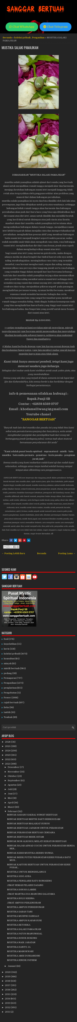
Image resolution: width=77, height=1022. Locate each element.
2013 (8, 1003)
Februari (13, 811)
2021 (8, 763)
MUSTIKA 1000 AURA (19, 876)
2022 (8, 759)
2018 (8, 981)
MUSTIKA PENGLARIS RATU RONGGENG (29, 880)
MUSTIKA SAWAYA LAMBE (21, 889)
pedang (8, 673)
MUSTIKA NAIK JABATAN (21, 942)
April (11, 802)
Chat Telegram (55, 26)
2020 (8, 972)
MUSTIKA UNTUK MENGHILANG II (26, 872)
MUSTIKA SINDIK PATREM (22, 960)
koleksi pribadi (22, 37)
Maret (11, 807)
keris (6, 649)
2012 (8, 1007)
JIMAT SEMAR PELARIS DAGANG (25, 885)
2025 (8, 746)
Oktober (12, 776)
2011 (7, 1012)
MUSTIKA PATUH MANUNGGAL (24, 933)
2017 (8, 985)
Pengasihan (38, 37)
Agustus (12, 785)
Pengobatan (10, 692)
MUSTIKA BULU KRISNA (20, 898)
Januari (12, 966)
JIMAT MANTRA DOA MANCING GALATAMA (31, 894)
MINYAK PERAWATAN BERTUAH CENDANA (31, 832)
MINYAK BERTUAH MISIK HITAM (25, 837)
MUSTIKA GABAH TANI (20, 911)
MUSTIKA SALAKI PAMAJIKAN (20, 47)
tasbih (7, 712)
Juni (10, 793)
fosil (6, 639)
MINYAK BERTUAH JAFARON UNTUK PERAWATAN (35, 828)
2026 (8, 742)
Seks (6, 707)
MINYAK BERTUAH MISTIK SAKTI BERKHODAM (33, 819)
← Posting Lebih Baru (13, 553)
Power (7, 697)
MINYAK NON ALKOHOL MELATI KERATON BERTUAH (37, 841)
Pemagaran (10, 678)
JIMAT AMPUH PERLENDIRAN (24, 902)
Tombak (8, 717)
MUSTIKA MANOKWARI (20, 951)
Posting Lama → (66, 553)
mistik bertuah (12, 668)
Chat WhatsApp (21, 26)
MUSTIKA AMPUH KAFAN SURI (24, 920)
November (14, 771)
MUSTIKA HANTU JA (18, 947)
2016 (8, 989)
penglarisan (10, 688)
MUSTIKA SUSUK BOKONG (22, 938)
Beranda (7, 37)
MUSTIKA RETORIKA (18, 925)
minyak (8, 663)
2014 (8, 998)
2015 (8, 994)
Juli (10, 789)
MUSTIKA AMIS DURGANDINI (23, 955)
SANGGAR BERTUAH (38, 419)
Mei (10, 798)
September (14, 780)
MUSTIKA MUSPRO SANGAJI (23, 916)
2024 (8, 750)
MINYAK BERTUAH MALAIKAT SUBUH (28, 823)
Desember (14, 767)
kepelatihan (10, 644)
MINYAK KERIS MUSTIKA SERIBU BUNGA (30, 853)
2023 (8, 755)
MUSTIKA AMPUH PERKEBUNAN (25, 907)
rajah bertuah (11, 702)
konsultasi (9, 658)
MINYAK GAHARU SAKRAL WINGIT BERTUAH (32, 814)
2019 (8, 976)
